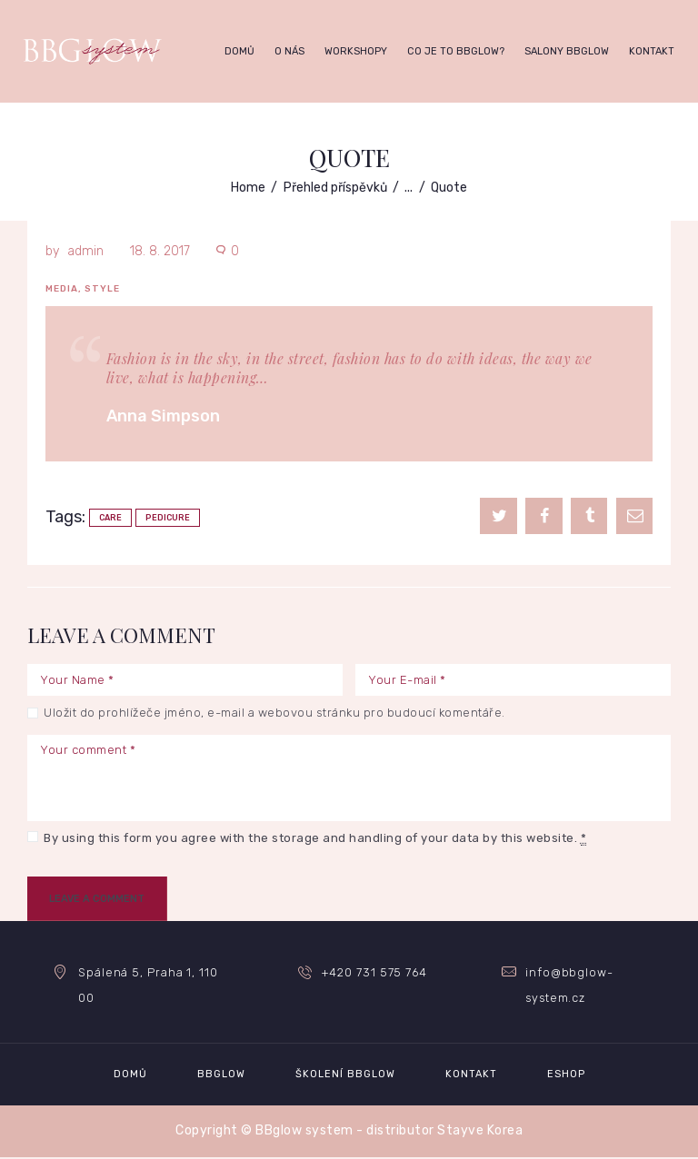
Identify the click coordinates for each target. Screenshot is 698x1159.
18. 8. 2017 (160, 251)
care (110, 517)
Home (248, 187)
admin (85, 251)
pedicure (167, 517)
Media (61, 288)
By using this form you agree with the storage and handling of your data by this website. (315, 838)
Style (102, 288)
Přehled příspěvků (335, 187)
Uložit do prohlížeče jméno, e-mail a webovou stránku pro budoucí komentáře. (274, 712)
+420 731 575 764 (374, 973)
